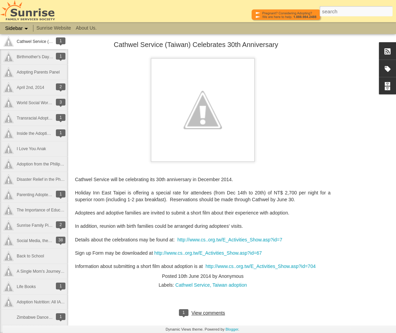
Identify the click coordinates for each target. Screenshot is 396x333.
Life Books (26, 286)
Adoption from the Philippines (43, 164)
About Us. (86, 28)
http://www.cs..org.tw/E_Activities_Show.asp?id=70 (259, 266)
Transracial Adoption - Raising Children (52, 118)
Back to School (30, 256)
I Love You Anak (31, 148)
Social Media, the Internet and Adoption (52, 240)
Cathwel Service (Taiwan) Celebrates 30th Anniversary (196, 44)
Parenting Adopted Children (42, 194)
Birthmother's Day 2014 (38, 56)
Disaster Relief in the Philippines (46, 179)
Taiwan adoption (229, 285)
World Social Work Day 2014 (43, 102)
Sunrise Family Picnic (36, 225)
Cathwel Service (193, 285)
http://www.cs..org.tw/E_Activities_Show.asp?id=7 (229, 239)
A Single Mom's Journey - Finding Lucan (53, 271)
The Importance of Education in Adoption (54, 210)
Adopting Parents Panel (38, 72)
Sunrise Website (53, 28)
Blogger (232, 329)
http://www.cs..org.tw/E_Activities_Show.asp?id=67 (208, 253)
